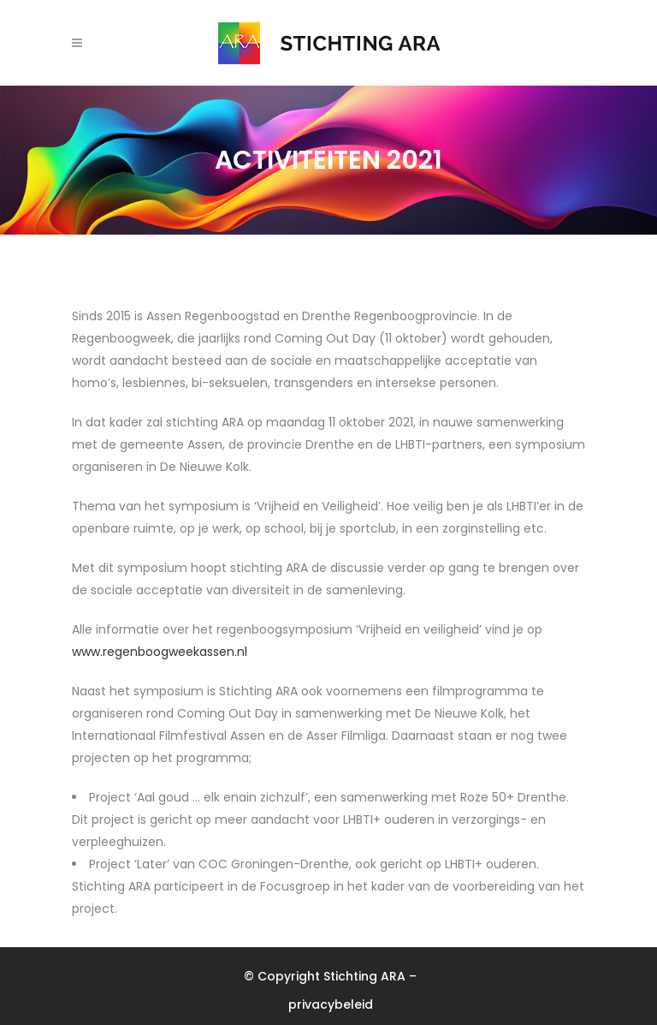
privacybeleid (330, 1004)
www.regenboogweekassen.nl (159, 651)
